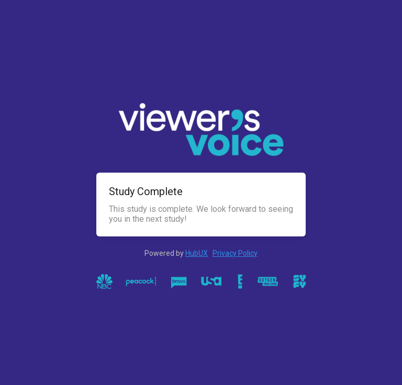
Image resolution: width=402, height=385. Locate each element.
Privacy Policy (235, 253)
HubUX (196, 253)
